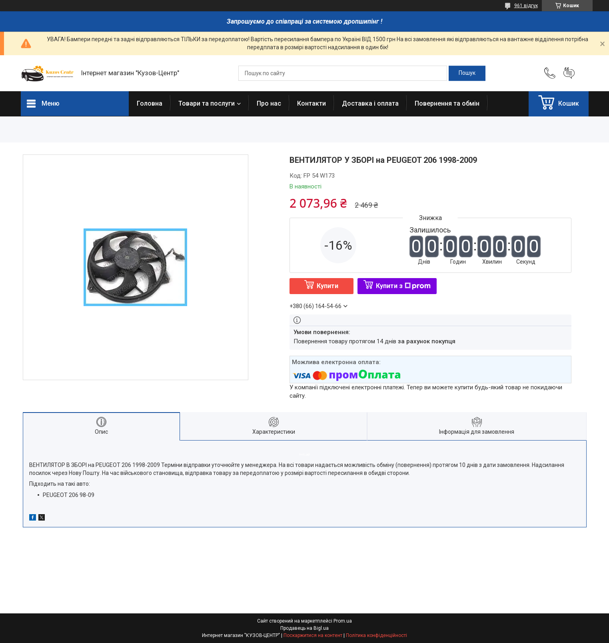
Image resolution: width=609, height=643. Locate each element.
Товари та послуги (206, 103)
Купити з (403, 286)
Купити (327, 286)
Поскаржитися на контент (313, 635)
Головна (149, 103)
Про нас (269, 103)
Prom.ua (342, 621)
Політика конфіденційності (376, 635)
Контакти (311, 103)
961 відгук (526, 5)
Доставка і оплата (370, 103)
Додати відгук (569, 73)
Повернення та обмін (447, 103)
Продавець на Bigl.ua (304, 628)
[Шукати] (467, 73)
